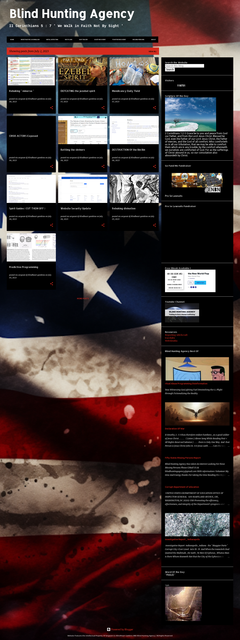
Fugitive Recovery (118, 39)
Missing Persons (137, 39)
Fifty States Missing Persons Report (183, 458)
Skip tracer (82, 39)
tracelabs (170, 337)
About (152, 39)
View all (153, 51)
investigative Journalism (29, 39)
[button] (51, 108)
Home (11, 39)
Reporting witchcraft (176, 335)
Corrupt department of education (182, 487)
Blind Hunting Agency (71, 13)
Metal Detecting (51, 39)
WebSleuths (171, 340)
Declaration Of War (175, 428)
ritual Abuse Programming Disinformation (186, 383)
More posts (83, 299)
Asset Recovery (99, 39)
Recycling (67, 39)
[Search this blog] (184, 66)
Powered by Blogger (120, 629)
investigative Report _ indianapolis (182, 539)
